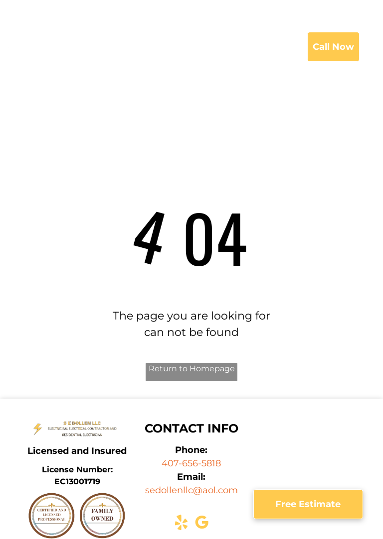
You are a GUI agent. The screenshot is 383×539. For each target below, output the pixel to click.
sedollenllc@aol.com (191, 490)
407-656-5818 (191, 463)
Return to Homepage (192, 368)
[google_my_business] (201, 524)
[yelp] (181, 524)
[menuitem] (140, 47)
